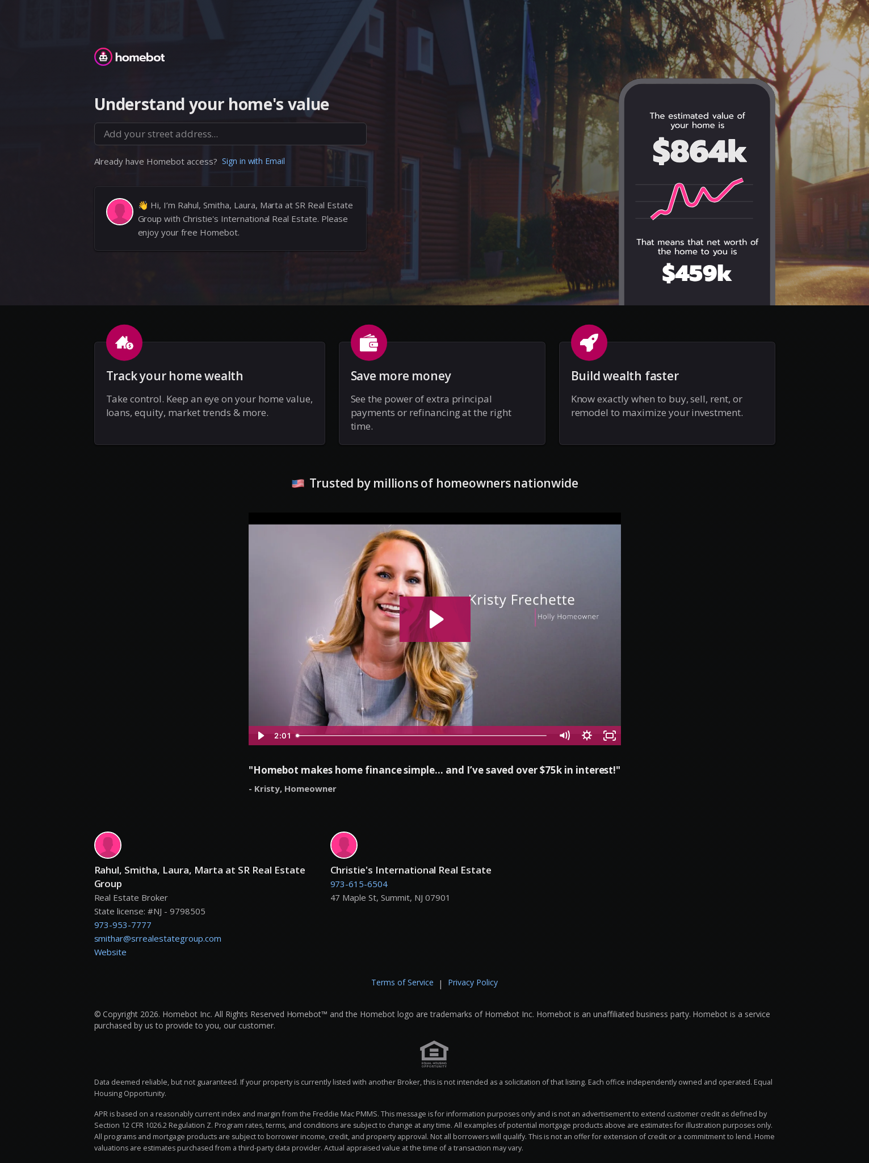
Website (110, 952)
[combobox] (230, 134)
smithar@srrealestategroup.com (157, 938)
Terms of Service (402, 982)
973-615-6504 (359, 883)
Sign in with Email (254, 161)
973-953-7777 (123, 924)
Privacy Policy (473, 982)
